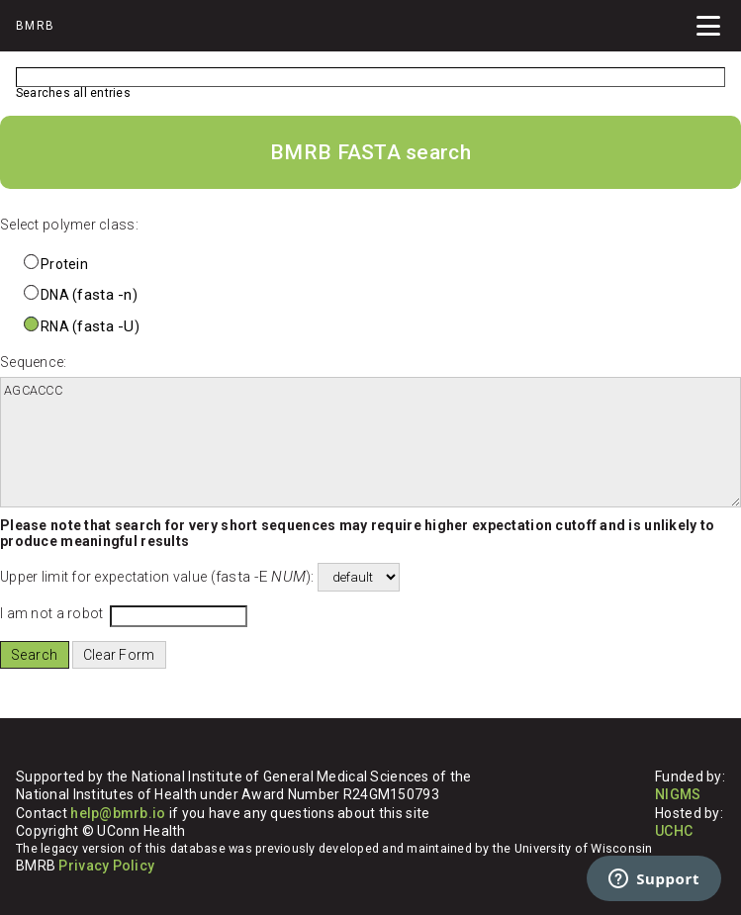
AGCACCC (370, 442)
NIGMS (677, 794)
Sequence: (33, 362)
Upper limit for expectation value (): (157, 577)
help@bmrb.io (117, 813)
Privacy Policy (106, 865)
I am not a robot (51, 613)
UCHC (674, 831)
